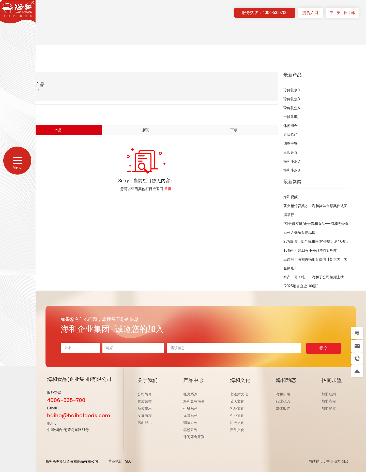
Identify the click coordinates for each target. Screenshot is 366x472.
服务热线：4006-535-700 (264, 12)
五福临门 (290, 135)
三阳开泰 (290, 152)
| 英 (338, 12)
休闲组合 (290, 126)
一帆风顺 (290, 117)
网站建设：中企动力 (325, 461)
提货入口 (310, 12)
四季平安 (290, 143)
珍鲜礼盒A (291, 108)
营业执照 (115, 461)
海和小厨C (291, 161)
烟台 (344, 461)
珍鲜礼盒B (291, 99)
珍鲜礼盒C (291, 90)
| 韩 (352, 12)
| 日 (345, 12)
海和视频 (290, 197)
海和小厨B (291, 170)
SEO (128, 461)
